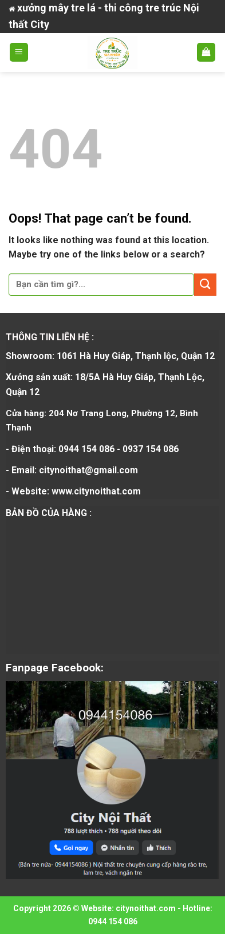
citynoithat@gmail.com (88, 470)
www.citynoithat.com (96, 491)
